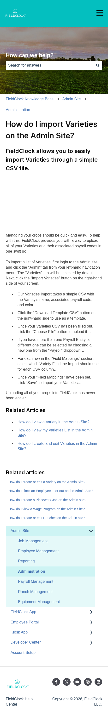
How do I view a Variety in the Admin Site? (53, 422)
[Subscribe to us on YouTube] (77, 682)
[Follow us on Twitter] (67, 682)
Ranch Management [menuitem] (35, 592)
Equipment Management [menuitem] (39, 602)
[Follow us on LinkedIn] (98, 682)
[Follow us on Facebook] (56, 682)
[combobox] (49, 65)
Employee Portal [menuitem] (25, 622)
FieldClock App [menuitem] (23, 612)
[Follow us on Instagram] (88, 682)
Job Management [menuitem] (33, 541)
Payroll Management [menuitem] (35, 581)
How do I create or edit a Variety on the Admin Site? (46, 482)
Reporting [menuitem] (26, 561)
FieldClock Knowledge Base (30, 99)
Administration (18, 110)
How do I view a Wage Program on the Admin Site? (46, 509)
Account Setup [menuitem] (23, 652)
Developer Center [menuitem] (26, 642)
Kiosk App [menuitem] (19, 632)
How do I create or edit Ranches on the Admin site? (46, 518)
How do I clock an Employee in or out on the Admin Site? (50, 491)
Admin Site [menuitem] (20, 531)
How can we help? (30, 55)
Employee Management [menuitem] (38, 551)
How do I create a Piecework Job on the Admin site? (47, 500)
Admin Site (71, 99)
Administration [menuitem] (31, 571)
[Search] (97, 65)
